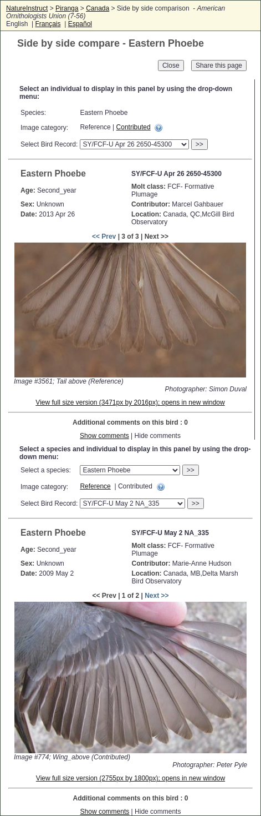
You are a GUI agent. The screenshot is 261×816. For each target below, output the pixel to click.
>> (199, 144)
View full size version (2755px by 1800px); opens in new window (130, 778)
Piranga (66, 8)
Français (47, 24)
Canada (97, 8)
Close (171, 65)
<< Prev (104, 236)
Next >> (156, 596)
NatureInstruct (27, 8)
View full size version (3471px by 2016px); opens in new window (129, 402)
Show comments (104, 436)
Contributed (133, 127)
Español (80, 24)
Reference (95, 486)
